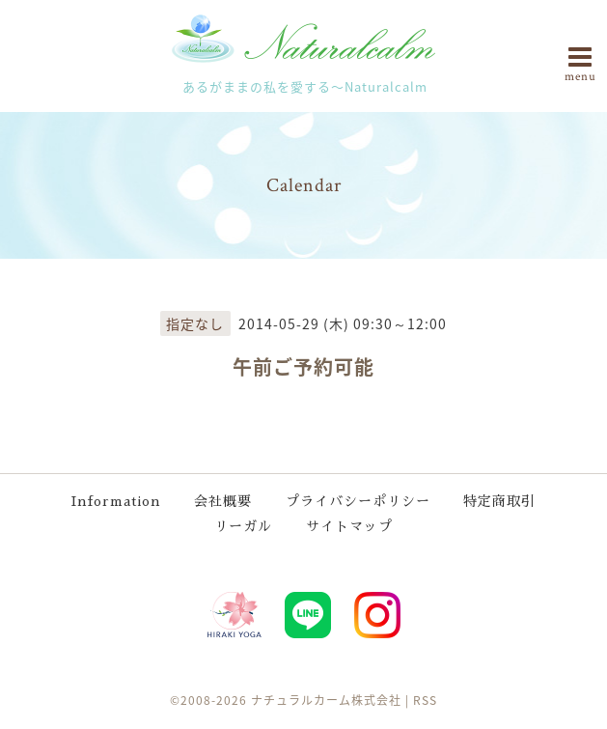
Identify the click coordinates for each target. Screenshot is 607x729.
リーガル (243, 526)
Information (116, 501)
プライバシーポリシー (358, 501)
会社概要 (223, 501)
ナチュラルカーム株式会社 (326, 700)
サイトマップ (349, 526)
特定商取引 (499, 501)
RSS (425, 700)
